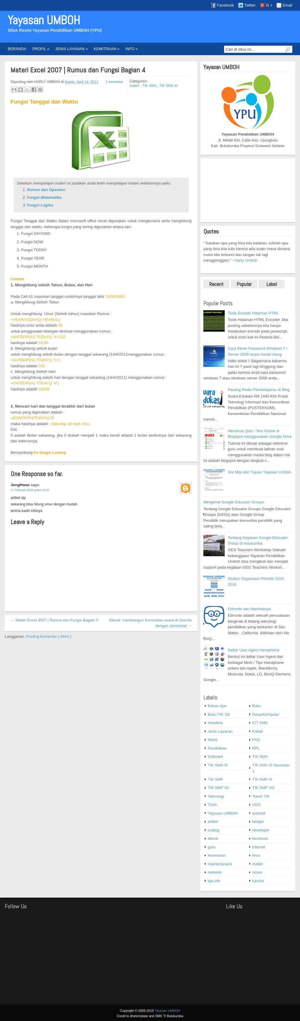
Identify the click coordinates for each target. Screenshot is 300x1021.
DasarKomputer (265, 714)
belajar (258, 821)
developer (260, 830)
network (214, 872)
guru (212, 847)
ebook (213, 838)
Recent (216, 284)
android (258, 813)
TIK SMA (149, 86)
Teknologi (216, 796)
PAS (256, 739)
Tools (212, 804)
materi (135, 86)
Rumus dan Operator (46, 189)
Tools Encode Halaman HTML (253, 313)
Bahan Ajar (217, 706)
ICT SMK (260, 723)
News (213, 739)
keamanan (217, 855)
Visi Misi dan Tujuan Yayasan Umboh (259, 472)
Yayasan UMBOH (44, 20)
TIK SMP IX (262, 779)
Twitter (250, 5)
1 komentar (114, 82)
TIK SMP (215, 779)
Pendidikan (217, 748)
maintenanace (220, 864)
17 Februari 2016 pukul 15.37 (30, 490)
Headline (215, 723)
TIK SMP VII (218, 787)
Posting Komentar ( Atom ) (48, 636)
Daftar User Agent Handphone (253, 650)
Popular (244, 284)
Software (215, 756)
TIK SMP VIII (263, 787)
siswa (257, 872)
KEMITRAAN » (106, 49)
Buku (256, 706)
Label (272, 284)
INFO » (131, 49)
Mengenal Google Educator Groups (233, 502)
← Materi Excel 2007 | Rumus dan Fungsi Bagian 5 (54, 620)
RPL (256, 748)
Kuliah (257, 731)
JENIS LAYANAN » (71, 49)
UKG (256, 804)
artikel (213, 821)
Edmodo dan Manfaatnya (249, 609)
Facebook (225, 5)
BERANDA (17, 49)
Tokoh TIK (260, 796)
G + (269, 5)
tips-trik (214, 881)
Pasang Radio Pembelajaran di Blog (259, 389)
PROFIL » (40, 49)
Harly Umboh (246, 260)
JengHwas (21, 485)
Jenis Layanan (220, 731)
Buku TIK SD (219, 714)
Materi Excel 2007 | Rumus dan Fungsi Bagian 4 (78, 70)
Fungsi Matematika (44, 197)
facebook (260, 838)
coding (213, 830)
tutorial (258, 881)
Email (287, 5)
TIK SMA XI (168, 86)
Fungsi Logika (40, 205)
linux (256, 855)
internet (258, 847)
